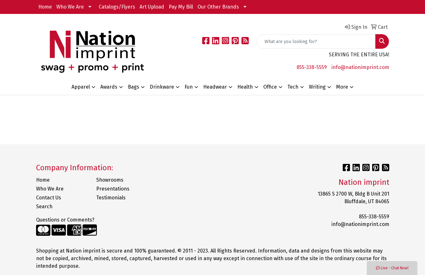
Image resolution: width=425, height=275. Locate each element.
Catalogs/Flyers (117, 7)
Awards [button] (108, 87)
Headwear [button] (215, 87)
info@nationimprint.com (360, 67)
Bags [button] (133, 87)
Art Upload (152, 7)
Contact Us (48, 198)
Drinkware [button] (162, 87)
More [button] (342, 87)
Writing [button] (317, 87)
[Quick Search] (316, 41)
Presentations (112, 189)
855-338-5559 (312, 67)
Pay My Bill (181, 7)
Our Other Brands (218, 7)
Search (44, 206)
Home (45, 7)
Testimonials (111, 198)
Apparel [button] (81, 87)
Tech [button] (292, 87)
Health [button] (245, 87)
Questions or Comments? (65, 220)
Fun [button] (188, 87)
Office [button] (270, 87)
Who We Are (70, 7)
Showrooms (109, 180)
